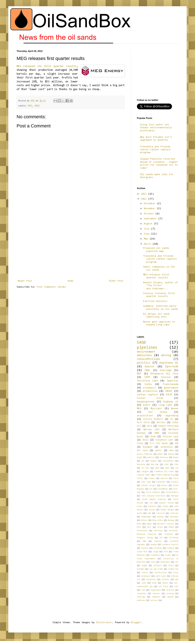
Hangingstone (145, 401)
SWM (144, 541)
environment (146, 351)
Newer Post (25, 281)
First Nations (153, 492)
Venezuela (165, 562)
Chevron (164, 478)
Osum (153, 437)
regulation (155, 590)
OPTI (139, 527)
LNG (149, 513)
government (171, 388)
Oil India (157, 412)
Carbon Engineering (165, 475)
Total (140, 443)
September (151, 218)
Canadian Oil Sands (164, 472)
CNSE (167, 468)
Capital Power (143, 475)
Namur (149, 524)
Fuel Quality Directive (153, 496)
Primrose (169, 534)
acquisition (145, 415)
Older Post (116, 281)
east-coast (161, 576)
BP (143, 461)
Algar (139, 457)
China (175, 478)
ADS (33, 101)
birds (171, 566)
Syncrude (171, 366)
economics (149, 388)
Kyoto (139, 513)
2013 (144, 194)
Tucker (168, 555)
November (150, 208)
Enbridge (166, 370)
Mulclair (156, 408)
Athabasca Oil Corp (164, 373)
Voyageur (148, 447)
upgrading (171, 415)
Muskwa (171, 520)
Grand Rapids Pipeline (154, 499)
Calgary (145, 472)
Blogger (136, 622)
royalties (141, 594)
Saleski (158, 541)
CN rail (145, 468)
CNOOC (168, 391)
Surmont (170, 548)
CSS (176, 468)
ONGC (157, 433)
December (150, 203)
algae (144, 566)
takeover (156, 597)
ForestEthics (172, 492)
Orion (160, 527)
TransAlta (155, 555)
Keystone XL (169, 362)
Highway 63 (170, 401)
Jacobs (165, 506)
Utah (153, 562)
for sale (142, 450)
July (147, 229)
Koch (149, 426)
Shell (145, 440)
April (148, 244)
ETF (150, 489)
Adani (160, 454)
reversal (170, 590)
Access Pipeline (144, 454)
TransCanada (170, 384)
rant (143, 590)
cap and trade (156, 569)
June (147, 234)
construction (160, 573)
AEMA (171, 451)
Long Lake (165, 405)
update (170, 597)
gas (176, 579)
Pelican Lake (170, 437)
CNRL (147, 370)
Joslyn (152, 510)
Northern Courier (165, 524)
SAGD (36, 106)
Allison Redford (153, 419)
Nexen (174, 408)
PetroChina (142, 531)
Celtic (140, 478)
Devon (164, 485)
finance (165, 579)
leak (154, 583)
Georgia (174, 496)
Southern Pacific (170, 545)
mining (166, 355)
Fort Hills (143, 422)
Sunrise (144, 548)
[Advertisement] (70, 248)
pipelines (147, 348)
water (158, 450)
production (150, 391)
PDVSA (171, 527)
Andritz (151, 457)
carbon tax (173, 569)
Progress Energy (145, 538)
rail (176, 586)
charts (145, 573)
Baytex (153, 461)
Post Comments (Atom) (51, 287)
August (149, 223)
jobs (144, 583)
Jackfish (152, 506)
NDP (139, 373)
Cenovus (166, 377)
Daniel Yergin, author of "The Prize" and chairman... (160, 285)
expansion (151, 579)
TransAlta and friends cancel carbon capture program (155, 149)
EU (171, 419)
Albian (171, 454)
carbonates (166, 447)
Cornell (174, 482)
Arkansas (164, 457)
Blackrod (141, 464)
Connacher (161, 482)
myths (165, 583)
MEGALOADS (146, 517)
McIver (144, 520)
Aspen (175, 457)
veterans (141, 600)
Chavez (152, 478)
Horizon (161, 422)
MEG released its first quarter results (46, 66)
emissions (144, 355)
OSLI (149, 527)
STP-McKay (173, 538)
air (176, 562)
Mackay (160, 517)
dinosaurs (145, 576)
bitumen (140, 569)
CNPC (157, 468)
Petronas (158, 531)
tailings (141, 597)
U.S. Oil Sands (159, 443)
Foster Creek (150, 398)
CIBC (176, 464)
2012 (144, 199)
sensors (156, 594)
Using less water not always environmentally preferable (156, 127)
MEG (30, 106)
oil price (163, 586)
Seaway (153, 545)
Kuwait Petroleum (168, 426)
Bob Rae (154, 464)
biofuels (158, 566)
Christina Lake (147, 381)
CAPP (147, 377)
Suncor (150, 366)
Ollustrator (104, 622)
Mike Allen (157, 520)
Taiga (155, 552)
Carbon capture (147, 394)
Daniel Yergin (149, 485)
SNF (161, 538)
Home (70, 281)
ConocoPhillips (148, 359)
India (148, 384)
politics (143, 362)
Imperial (172, 381)
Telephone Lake (164, 440)
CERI (166, 464)
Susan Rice (142, 552)
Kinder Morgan (167, 510)
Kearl (146, 405)
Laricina (160, 513)
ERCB (169, 394)
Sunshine (158, 548)
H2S (151, 503)
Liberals (174, 513)
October (149, 213)
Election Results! (155, 301)
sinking (170, 594)
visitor (154, 600)
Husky (139, 506)
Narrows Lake (151, 430)
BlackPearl (168, 461)
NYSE (139, 524)
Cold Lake (146, 482)
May (147, 239)
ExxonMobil (163, 489)
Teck (166, 552)
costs (175, 573)
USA (176, 443)
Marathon (174, 517)
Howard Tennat (166, 503)
